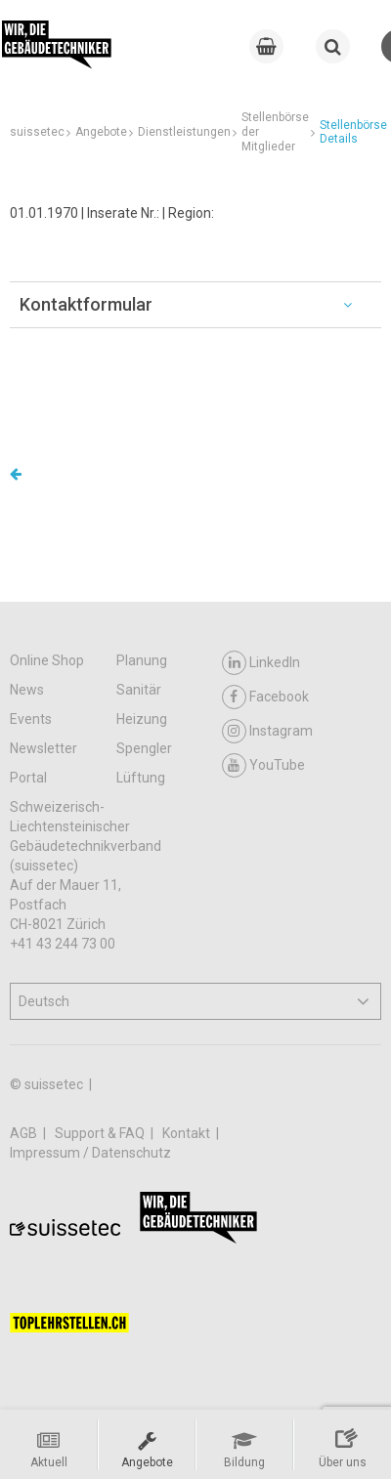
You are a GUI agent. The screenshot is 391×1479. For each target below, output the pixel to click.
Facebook (265, 697)
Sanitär (138, 689)
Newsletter (43, 748)
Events (31, 719)
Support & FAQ (101, 1133)
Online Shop (47, 660)
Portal (28, 777)
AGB (25, 1133)
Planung (141, 660)
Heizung (141, 719)
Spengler (144, 748)
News (27, 689)
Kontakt (187, 1133)
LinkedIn (261, 663)
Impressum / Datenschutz (90, 1153)
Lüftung (140, 777)
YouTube (263, 765)
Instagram (267, 731)
